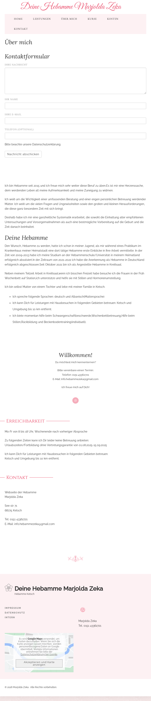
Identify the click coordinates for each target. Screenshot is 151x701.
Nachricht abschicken (23, 154)
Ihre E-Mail (13, 114)
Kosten (112, 18)
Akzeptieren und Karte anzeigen (39, 663)
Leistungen (42, 18)
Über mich (69, 18)
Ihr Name (11, 99)
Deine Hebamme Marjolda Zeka (70, 6)
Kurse (92, 18)
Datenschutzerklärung (46, 144)
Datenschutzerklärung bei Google (39, 654)
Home (18, 18)
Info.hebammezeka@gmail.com (80, 379)
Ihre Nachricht (16, 64)
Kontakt (21, 28)
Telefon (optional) (19, 129)
